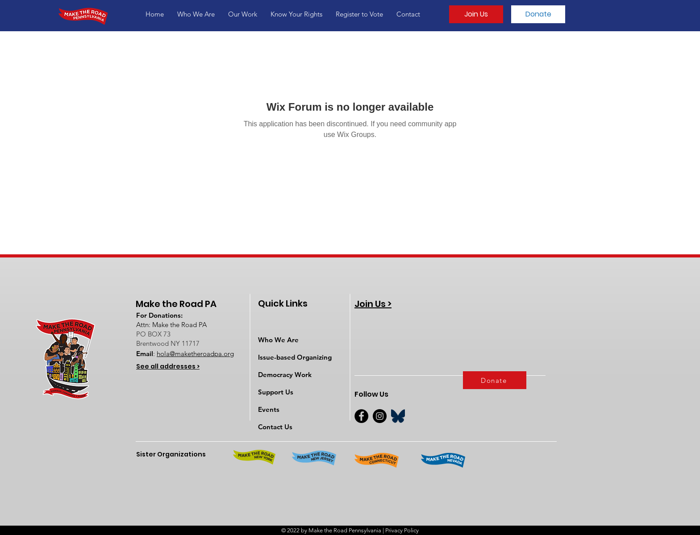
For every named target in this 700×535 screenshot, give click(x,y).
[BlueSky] (398, 416)
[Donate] (538, 14)
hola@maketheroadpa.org (195, 353)
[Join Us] (476, 14)
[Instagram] (380, 416)
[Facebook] (361, 416)
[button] (196, 14)
